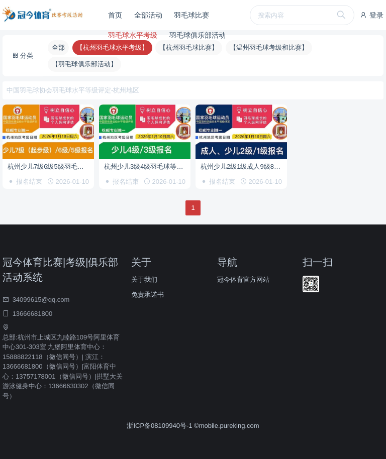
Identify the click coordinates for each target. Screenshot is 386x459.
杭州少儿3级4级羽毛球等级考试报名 (147, 166)
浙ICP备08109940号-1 (160, 425)
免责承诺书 (147, 294)
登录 (371, 15)
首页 (115, 15)
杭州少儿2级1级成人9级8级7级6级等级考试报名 (244, 166)
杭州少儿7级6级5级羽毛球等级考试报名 (51, 166)
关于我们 (144, 279)
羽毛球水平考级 (132, 35)
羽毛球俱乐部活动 (197, 35)
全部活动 (148, 15)
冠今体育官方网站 (243, 279)
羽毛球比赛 (191, 15)
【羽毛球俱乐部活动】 (84, 64)
